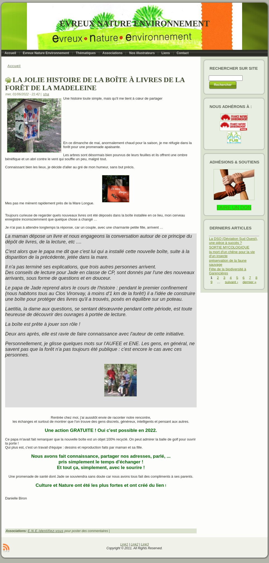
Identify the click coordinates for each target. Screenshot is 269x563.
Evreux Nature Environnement (135, 23)
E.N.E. (33, 531)
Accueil (14, 66)
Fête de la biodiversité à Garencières (227, 271)
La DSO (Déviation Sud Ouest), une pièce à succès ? (233, 241)
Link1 (124, 544)
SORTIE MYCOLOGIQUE (229, 247)
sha (46, 94)
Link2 (135, 544)
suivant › (231, 282)
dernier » (249, 282)
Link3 (145, 544)
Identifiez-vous (51, 531)
